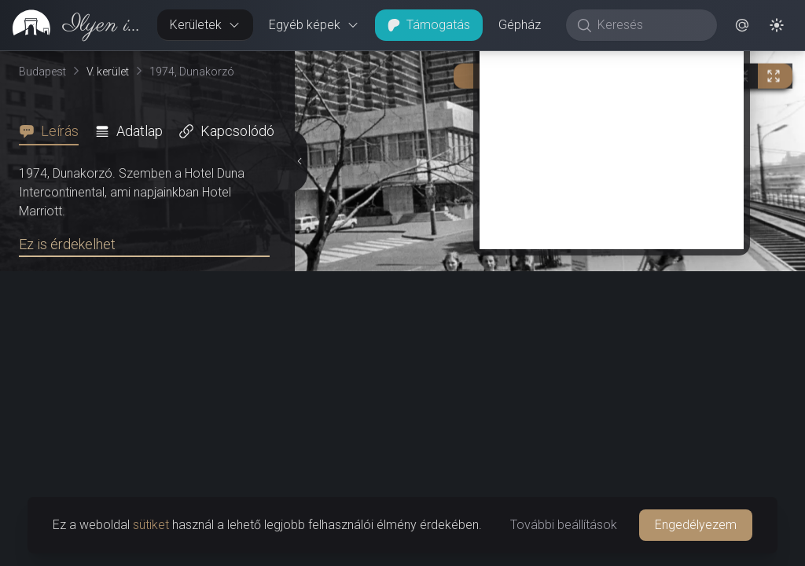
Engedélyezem (696, 524)
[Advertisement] (612, 434)
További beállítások (563, 524)
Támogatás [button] (429, 24)
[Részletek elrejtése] (299, 308)
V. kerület (107, 71)
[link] (72, 25)
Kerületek (205, 24)
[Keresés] (650, 25)
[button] (742, 25)
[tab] (53, 131)
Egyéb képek (314, 24)
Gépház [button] (519, 24)
